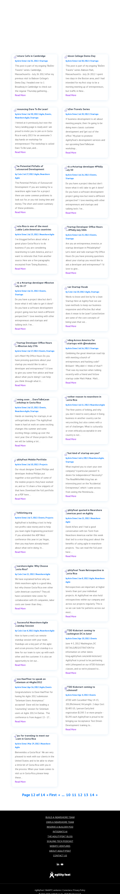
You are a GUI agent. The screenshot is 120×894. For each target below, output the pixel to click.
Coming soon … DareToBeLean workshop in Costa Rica (32, 401)
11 (74, 794)
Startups (44, 61)
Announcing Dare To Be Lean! (31, 109)
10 (68, 794)
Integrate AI (60, 831)
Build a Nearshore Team (60, 817)
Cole (20, 174)
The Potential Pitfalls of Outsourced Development (29, 168)
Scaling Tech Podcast (60, 841)
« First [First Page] (52, 794)
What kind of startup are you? (83, 453)
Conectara (67, 890)
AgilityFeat (39, 890)
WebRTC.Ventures (60, 846)
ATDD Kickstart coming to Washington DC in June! (80, 632)
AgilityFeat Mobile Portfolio (31, 459)
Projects (44, 464)
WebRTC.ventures (53, 890)
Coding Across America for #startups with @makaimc (81, 342)
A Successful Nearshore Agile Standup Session (31, 624)
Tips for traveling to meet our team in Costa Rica (32, 737)
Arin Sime (21, 61)
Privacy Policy (79, 890)
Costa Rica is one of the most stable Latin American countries (33, 228)
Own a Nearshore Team (60, 822)
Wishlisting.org (23, 512)
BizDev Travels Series (78, 109)
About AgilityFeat (60, 850)
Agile (42, 114)
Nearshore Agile (22, 117)
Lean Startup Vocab (77, 286)
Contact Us (60, 855)
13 (86, 794)
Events (48, 114)
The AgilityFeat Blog (60, 836)
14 (92, 794)
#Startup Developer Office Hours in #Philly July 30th (84, 228)
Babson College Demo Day (80, 55)
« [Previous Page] (59, 794)
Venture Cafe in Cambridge (30, 55)
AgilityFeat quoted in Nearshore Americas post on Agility (84, 511)
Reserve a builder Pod (60, 826)
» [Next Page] (97, 794)
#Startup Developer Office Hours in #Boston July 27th (33, 344)
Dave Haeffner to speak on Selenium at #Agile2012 (30, 680)
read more (20, 95)
